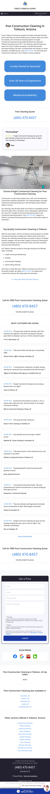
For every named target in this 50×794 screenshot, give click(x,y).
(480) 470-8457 (41, 13)
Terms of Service (38, 781)
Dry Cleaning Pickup (25, 749)
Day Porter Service (25, 733)
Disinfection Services (25, 746)
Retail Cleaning (25, 738)
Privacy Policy (33, 631)
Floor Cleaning (25, 741)
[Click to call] (25, 791)
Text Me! (9, 616)
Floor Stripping (25, 730)
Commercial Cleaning (25, 722)
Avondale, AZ (25, 694)
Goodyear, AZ (25, 700)
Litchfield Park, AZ (25, 705)
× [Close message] (41, 784)
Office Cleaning (25, 724)
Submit (25, 637)
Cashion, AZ (25, 697)
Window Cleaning (25, 743)
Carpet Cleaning (25, 735)
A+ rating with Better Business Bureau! (25, 278)
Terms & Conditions (30, 775)
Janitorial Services (25, 727)
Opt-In (9, 623)
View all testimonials (25, 535)
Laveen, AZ (25, 702)
